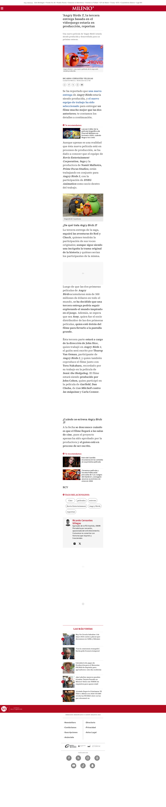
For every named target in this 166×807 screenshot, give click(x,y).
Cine (70, 500)
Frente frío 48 (50, 3)
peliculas (81, 500)
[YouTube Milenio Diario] (73, 765)
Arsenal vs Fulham (91, 3)
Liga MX (139, 3)
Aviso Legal (91, 732)
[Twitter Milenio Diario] (78, 758)
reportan (71, 511)
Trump (112, 3)
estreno (92, 500)
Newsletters (70, 722)
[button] (2, 9)
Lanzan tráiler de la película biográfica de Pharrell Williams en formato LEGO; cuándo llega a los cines (91, 133)
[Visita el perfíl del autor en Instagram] (74, 544)
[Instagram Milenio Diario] (87, 758)
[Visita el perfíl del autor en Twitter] (80, 544)
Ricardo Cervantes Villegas (78, 78)
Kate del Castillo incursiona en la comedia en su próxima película (92, 459)
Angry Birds (94, 506)
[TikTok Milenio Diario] (83, 765)
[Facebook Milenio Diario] (69, 758)
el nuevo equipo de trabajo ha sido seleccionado (81, 102)
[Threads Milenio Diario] (97, 758)
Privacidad (91, 727)
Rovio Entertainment (76, 506)
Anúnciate (69, 737)
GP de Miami (104, 3)
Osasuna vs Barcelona (76, 3)
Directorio (90, 722)
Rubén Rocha (62, 3)
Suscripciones (71, 732)
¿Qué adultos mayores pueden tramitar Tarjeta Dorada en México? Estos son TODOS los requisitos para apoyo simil (88, 680)
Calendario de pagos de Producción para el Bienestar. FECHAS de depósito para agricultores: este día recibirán (88, 666)
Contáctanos (70, 727)
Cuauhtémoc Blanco (128, 3)
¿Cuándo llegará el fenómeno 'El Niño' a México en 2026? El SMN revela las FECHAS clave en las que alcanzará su (89, 694)
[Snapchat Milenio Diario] (92, 765)
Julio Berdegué (39, 3)
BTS (117, 3)
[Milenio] (83, 8)
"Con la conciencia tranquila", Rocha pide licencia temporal (88, 650)
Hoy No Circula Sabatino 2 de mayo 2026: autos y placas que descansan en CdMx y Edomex (88, 636)
